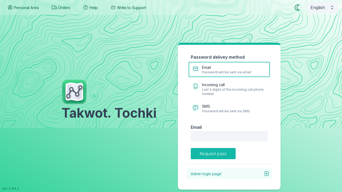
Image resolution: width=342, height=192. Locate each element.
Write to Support (128, 7)
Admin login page (230, 173)
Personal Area (23, 7)
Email (196, 127)
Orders (61, 7)
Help (90, 7)
